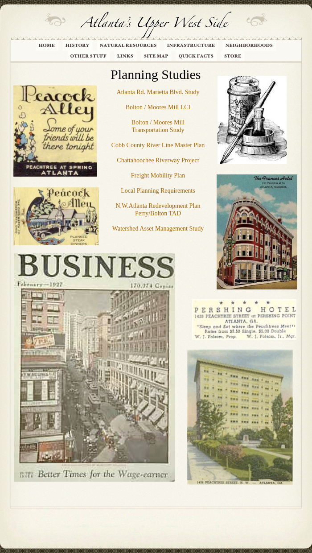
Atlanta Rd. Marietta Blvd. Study (158, 92)
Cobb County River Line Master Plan (158, 145)
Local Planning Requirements (158, 190)
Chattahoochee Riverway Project (158, 160)
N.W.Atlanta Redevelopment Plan (158, 205)
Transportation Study (157, 130)
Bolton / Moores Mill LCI (158, 107)
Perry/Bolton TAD (158, 213)
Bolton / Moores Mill (158, 122)
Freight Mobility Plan (158, 175)
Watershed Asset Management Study (158, 228)
